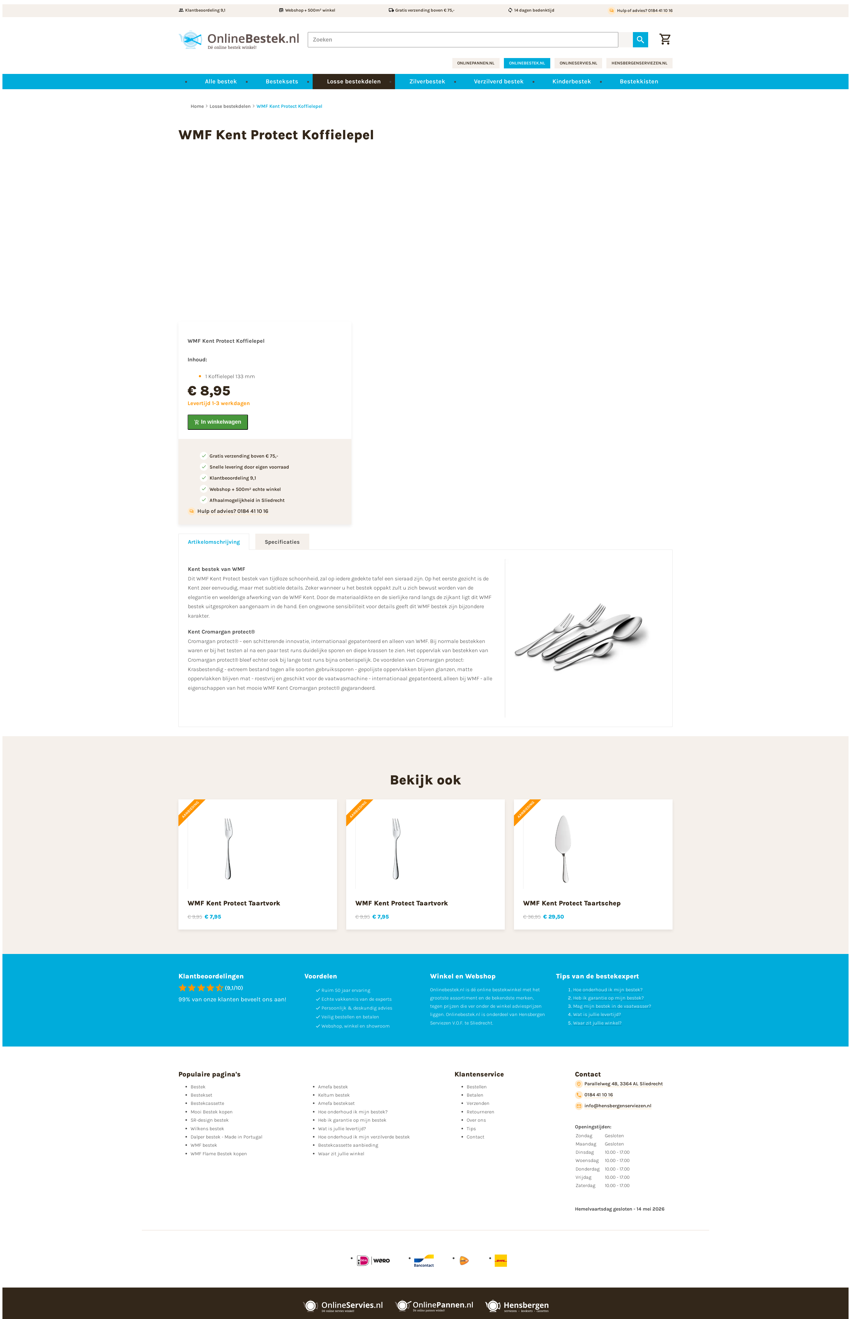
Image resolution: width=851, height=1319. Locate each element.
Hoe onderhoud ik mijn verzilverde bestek (364, 1137)
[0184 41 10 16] (594, 1095)
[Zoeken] (463, 39)
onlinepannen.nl (475, 63)
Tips (471, 1128)
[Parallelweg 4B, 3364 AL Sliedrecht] (619, 1084)
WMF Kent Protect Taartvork (234, 903)
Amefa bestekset (336, 1103)
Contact (475, 1137)
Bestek (198, 1087)
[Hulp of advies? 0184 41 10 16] (640, 11)
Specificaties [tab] (282, 542)
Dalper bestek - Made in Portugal (226, 1137)
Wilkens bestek (207, 1128)
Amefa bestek (333, 1087)
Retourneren (480, 1112)
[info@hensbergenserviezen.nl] (613, 1106)
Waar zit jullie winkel (341, 1153)
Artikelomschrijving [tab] (214, 542)
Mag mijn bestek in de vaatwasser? (612, 1006)
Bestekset (201, 1095)
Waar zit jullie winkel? (597, 1023)
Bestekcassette (207, 1103)
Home (197, 106)
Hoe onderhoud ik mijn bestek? (608, 989)
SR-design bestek (210, 1120)
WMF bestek (204, 1145)
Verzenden (478, 1103)
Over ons (476, 1120)
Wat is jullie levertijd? (597, 1014)
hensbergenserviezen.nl (639, 63)
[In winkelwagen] (218, 422)
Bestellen (477, 1087)
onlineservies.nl (578, 63)
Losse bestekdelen (230, 106)
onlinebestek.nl (527, 63)
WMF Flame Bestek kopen (219, 1153)
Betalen (475, 1095)
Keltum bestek (334, 1095)
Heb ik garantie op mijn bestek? (608, 998)
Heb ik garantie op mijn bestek (352, 1120)
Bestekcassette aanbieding (348, 1145)
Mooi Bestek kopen (212, 1112)
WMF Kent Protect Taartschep (572, 903)
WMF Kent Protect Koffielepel (289, 106)
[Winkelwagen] (665, 39)
